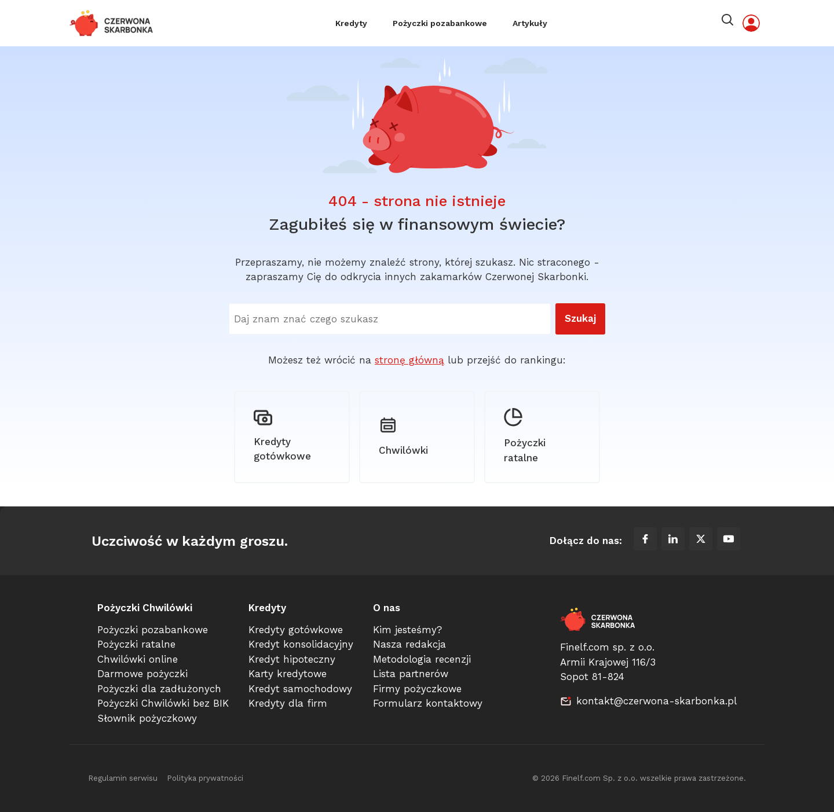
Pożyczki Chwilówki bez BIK (163, 704)
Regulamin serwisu (123, 778)
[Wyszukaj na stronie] (390, 319)
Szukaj (580, 318)
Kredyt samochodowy (300, 689)
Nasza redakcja (409, 645)
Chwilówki (403, 436)
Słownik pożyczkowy (147, 718)
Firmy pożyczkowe (417, 689)
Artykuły (530, 23)
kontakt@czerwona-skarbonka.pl (656, 701)
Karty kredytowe (287, 674)
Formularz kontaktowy (427, 704)
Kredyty (351, 23)
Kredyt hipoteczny (291, 659)
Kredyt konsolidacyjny (300, 645)
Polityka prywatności (205, 778)
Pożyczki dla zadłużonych (159, 689)
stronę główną (409, 360)
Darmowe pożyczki (142, 674)
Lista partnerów (410, 674)
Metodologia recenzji (422, 659)
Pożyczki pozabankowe (440, 23)
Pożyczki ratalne (525, 436)
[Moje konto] (751, 23)
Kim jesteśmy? (407, 629)
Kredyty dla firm (287, 704)
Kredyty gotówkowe (282, 436)
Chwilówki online (137, 659)
